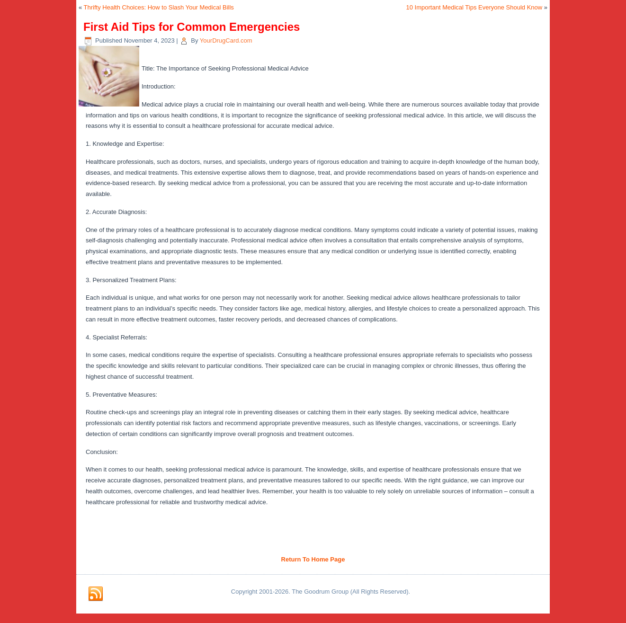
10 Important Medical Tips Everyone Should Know (474, 7)
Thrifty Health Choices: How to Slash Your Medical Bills (159, 7)
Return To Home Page (313, 559)
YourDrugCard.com (226, 40)
